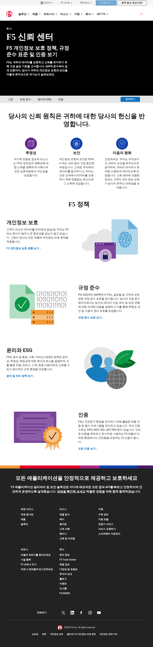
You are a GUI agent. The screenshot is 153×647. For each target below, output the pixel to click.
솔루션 (24, 524)
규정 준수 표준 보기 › (90, 317)
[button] (37, 508)
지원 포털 (103, 519)
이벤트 (63, 583)
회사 (9, 28)
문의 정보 (64, 554)
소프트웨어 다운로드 (109, 533)
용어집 (63, 524)
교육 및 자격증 (67, 538)
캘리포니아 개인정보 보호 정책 (81, 634)
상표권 (35, 634)
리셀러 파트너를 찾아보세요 (36, 554)
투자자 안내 (65, 574)
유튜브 (99, 612)
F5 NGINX (64, 593)
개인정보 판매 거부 (108, 634)
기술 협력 (26, 559)
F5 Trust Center (67, 559)
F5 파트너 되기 (29, 564)
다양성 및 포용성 (68, 569)
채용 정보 (64, 564)
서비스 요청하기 (107, 529)
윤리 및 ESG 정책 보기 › (20, 375)
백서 (61, 519)
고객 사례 (64, 529)
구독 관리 (103, 514)
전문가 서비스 (105, 524)
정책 (44, 634)
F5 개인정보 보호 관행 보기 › (23, 248)
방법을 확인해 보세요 (71, 491)
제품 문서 (64, 514)
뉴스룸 (63, 588)
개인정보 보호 (56, 634)
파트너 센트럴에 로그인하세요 (37, 569)
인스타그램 (90, 612)
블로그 (63, 578)
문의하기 (130, 99)
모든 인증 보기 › (87, 448)
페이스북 (81, 612)
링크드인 (72, 612)
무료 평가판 (27, 514)
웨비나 (63, 533)
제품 (23, 519)
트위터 (63, 612)
